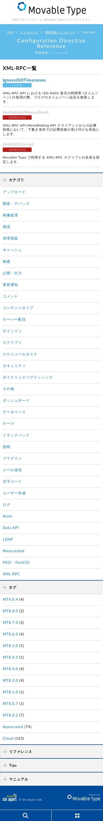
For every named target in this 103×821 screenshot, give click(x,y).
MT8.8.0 (10, 611)
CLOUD (17, 85)
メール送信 (12, 470)
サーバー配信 (14, 319)
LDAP (8, 539)
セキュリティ (14, 365)
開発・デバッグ (16, 203)
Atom (7, 516)
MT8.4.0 (10, 669)
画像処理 (10, 215)
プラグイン (12, 458)
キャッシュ (12, 250)
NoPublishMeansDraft (26, 112)
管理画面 (10, 238)
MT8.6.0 (10, 634)
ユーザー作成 (14, 493)
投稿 (6, 446)
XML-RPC (11, 574)
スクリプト (12, 342)
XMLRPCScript (18, 144)
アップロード (14, 192)
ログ (6, 504)
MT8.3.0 (10, 680)
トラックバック (16, 435)
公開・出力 (12, 273)
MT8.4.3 (10, 657)
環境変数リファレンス (60, 32)
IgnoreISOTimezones (24, 79)
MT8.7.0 (10, 622)
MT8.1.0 (10, 692)
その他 (8, 389)
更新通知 (10, 284)
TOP (10, 32)
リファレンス (29, 32)
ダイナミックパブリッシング (28, 377)
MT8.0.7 (10, 703)
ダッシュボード (16, 400)
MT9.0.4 (10, 599)
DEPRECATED (17, 117)
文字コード (12, 481)
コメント (10, 296)
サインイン (12, 331)
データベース (14, 412)
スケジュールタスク (20, 354)
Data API (11, 527)
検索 (6, 261)
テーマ (8, 423)
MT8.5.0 (10, 645)
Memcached (13, 551)
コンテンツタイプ (18, 307)
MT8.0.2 (10, 715)
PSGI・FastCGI (16, 562)
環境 (6, 226)
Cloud (8, 738)
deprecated (13, 727)
